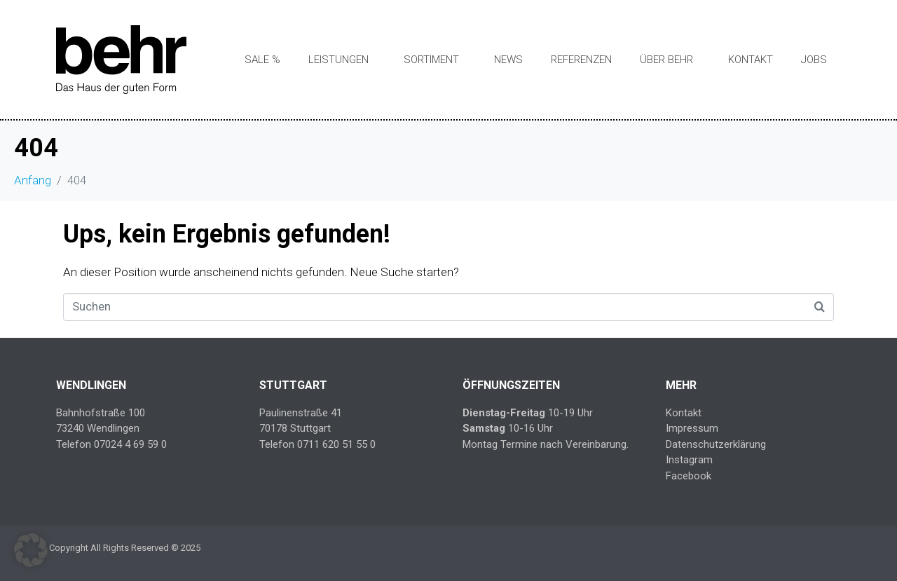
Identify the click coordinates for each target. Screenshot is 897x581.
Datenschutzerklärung (716, 444)
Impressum (692, 428)
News (508, 59)
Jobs (814, 59)
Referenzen (581, 59)
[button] (31, 550)
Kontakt (750, 59)
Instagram (689, 459)
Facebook (688, 476)
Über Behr (666, 59)
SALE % (262, 59)
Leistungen (338, 59)
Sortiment (431, 59)
